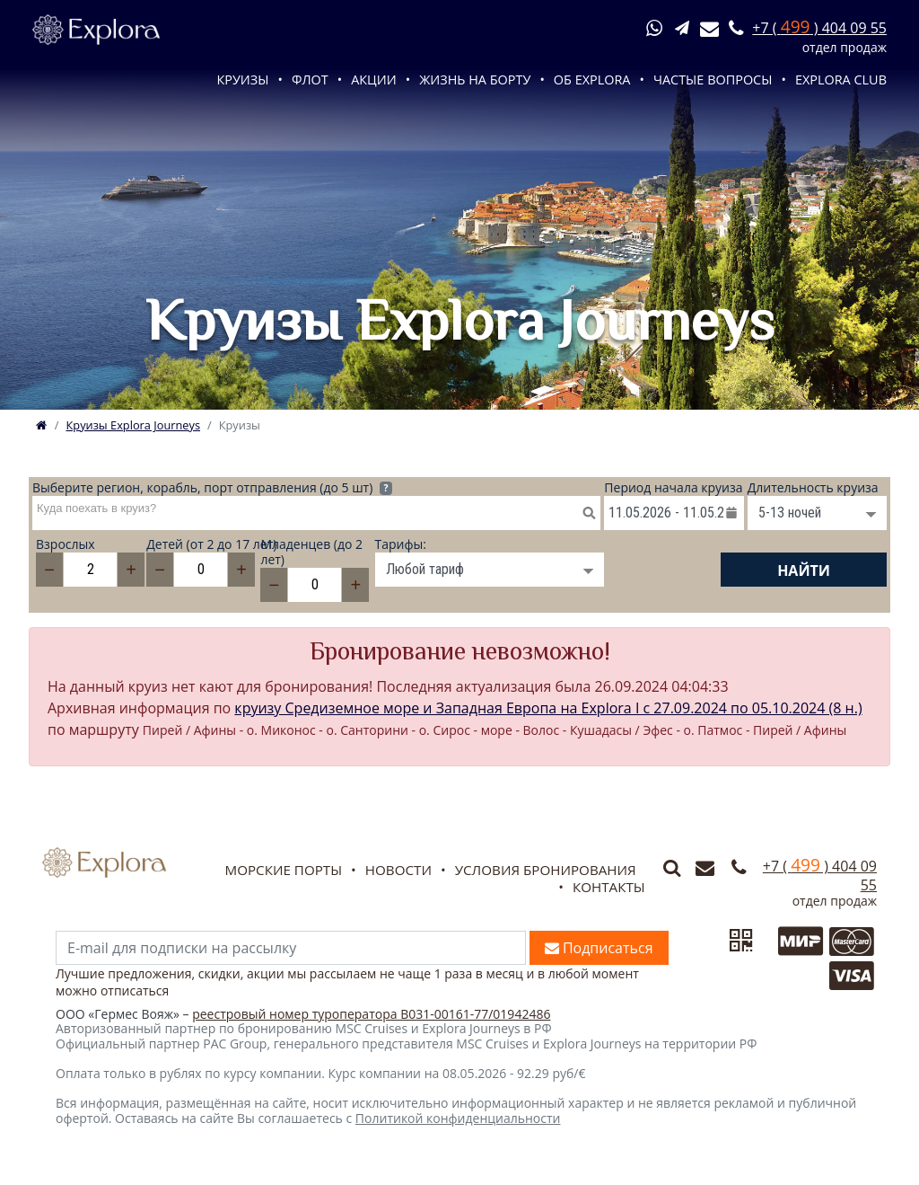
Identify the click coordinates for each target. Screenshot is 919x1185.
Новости (398, 870)
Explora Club (841, 79)
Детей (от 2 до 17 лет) (203, 545)
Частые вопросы (713, 79)
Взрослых (65, 545)
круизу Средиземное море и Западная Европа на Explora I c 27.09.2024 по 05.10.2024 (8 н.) (548, 708)
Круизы (242, 79)
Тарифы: (400, 545)
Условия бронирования (545, 870)
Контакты (609, 887)
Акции (374, 79)
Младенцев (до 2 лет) (311, 552)
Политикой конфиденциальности (458, 1118)
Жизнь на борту (474, 79)
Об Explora (592, 79)
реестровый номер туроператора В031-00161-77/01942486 (371, 1013)
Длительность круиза (813, 488)
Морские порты (283, 870)
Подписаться (599, 948)
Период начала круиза (673, 488)
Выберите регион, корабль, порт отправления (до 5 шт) (212, 488)
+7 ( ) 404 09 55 (819, 28)
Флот (310, 79)
